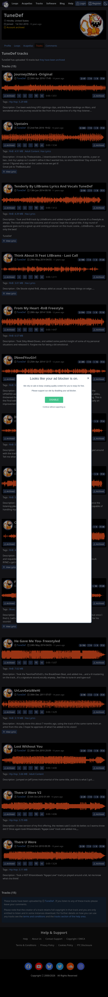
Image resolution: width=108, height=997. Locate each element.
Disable (54, 399)
